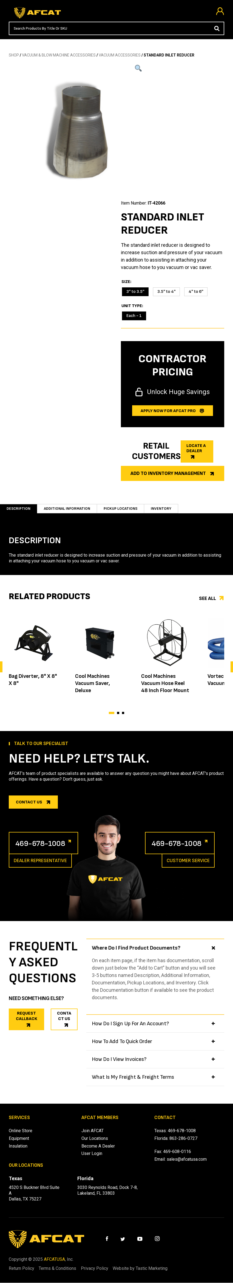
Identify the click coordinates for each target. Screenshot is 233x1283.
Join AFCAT (92, 1131)
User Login (91, 1154)
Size (125, 282)
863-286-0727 (183, 1138)
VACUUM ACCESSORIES (120, 55)
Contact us (29, 802)
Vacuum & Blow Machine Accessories (59, 55)
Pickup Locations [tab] (120, 508)
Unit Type (131, 306)
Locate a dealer (196, 448)
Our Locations (94, 1138)
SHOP (14, 55)
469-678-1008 (43, 843)
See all (207, 598)
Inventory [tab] (161, 508)
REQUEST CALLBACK (26, 1016)
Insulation (18, 1146)
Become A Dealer (98, 1146)
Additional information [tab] (67, 508)
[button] (111, 713)
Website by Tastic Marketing (150, 1268)
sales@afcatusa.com (187, 1159)
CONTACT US (64, 1016)
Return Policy (21, 1268)
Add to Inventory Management (168, 473)
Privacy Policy (101, 1268)
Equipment (19, 1138)
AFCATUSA (54, 1259)
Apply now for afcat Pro (168, 410)
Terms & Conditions (61, 1268)
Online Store (20, 1131)
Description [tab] (18, 508)
